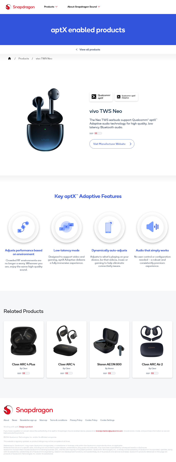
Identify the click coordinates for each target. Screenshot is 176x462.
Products (49, 6)
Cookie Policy (91, 420)
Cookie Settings (107, 420)
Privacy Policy (76, 420)
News (14, 420)
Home (9, 58)
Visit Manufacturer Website (112, 143)
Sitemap (43, 420)
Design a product (26, 427)
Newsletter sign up (28, 420)
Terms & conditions (58, 420)
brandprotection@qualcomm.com (109, 431)
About (6, 420)
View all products (88, 49)
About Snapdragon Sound (82, 6)
